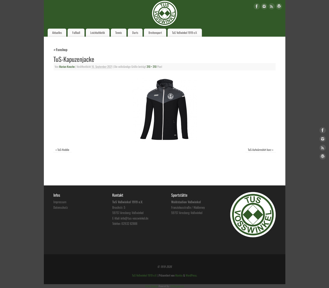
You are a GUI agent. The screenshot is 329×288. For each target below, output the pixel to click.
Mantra (179, 275)
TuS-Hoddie (63, 149)
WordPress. (191, 275)
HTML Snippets (151, 286)
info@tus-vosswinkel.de (134, 218)
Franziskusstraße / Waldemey (188, 207)
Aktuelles (57, 32)
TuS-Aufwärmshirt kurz (259, 149)
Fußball (76, 32)
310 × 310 (152, 66)
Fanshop (60, 49)
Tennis (118, 32)
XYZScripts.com (177, 286)
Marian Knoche (67, 66)
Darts (135, 32)
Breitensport (155, 32)
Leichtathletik (97, 32)
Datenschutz (60, 207)
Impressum (59, 201)
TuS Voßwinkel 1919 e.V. (184, 32)
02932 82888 (129, 223)
